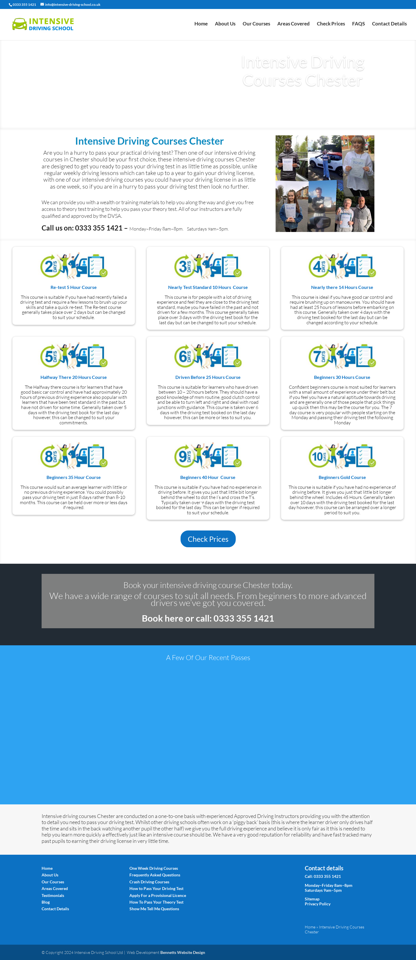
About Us (225, 25)
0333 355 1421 (327, 876)
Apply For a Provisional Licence (157, 895)
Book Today (302, 101)
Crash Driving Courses (149, 881)
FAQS (358, 25)
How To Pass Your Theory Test (156, 902)
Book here (162, 618)
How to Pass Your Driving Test (156, 888)
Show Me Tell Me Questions (154, 908)
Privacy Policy (317, 903)
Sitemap (312, 898)
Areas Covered (293, 25)
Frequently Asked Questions (154, 874)
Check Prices (331, 25)
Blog (46, 902)
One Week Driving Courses (153, 868)
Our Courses (256, 25)
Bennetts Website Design (182, 952)
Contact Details (389, 25)
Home (201, 25)
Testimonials (53, 895)
